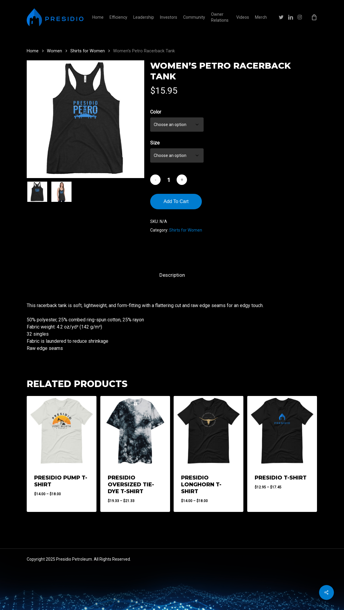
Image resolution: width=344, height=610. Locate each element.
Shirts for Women (87, 51)
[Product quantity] (168, 179)
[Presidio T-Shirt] (282, 431)
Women (54, 51)
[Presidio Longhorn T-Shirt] (208, 431)
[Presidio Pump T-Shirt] (61, 431)
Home (33, 51)
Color (155, 112)
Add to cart (176, 201)
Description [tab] (172, 275)
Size (155, 143)
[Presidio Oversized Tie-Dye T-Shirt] (135, 431)
